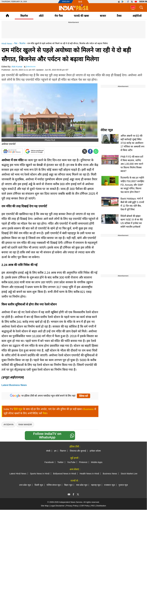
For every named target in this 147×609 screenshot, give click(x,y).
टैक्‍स (119, 15)
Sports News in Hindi (39, 473)
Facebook (49, 462)
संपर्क (48, 451)
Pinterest (83, 462)
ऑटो (41, 15)
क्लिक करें (83, 396)
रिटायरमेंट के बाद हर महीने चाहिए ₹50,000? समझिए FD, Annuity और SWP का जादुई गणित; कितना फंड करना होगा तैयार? (132, 184)
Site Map (44, 506)
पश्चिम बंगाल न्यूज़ (54, 485)
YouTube (71, 462)
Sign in (143, 1)
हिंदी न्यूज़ (18, 409)
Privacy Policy (72, 506)
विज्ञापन (63, 451)
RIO (93, 506)
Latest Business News (14, 385)
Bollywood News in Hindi (64, 473)
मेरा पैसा (59, 15)
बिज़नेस (24, 15)
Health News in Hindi (89, 473)
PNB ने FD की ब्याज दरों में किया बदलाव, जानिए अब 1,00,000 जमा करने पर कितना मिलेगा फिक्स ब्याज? (132, 163)
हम (55, 451)
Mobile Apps (96, 462)
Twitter (60, 462)
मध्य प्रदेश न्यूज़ (81, 485)
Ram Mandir (25, 424)
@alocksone (30, 67)
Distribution (101, 506)
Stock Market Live (129, 473)
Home (7, 15)
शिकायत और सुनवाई (78, 451)
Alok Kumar (17, 66)
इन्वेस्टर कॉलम (95, 451)
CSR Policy (85, 506)
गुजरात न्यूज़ (123, 485)
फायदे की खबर (81, 15)
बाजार (103, 15)
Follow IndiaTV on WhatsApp (53, 435)
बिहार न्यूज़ (68, 485)
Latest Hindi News (17, 473)
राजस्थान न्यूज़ (109, 485)
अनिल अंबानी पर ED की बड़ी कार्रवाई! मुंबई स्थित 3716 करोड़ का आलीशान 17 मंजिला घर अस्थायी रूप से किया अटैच (132, 143)
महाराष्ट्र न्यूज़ (95, 485)
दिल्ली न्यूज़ (39, 485)
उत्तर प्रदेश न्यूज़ (25, 485)
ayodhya (8, 424)
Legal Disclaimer (57, 506)
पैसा (45, 413)
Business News (110, 473)
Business (88, 409)
